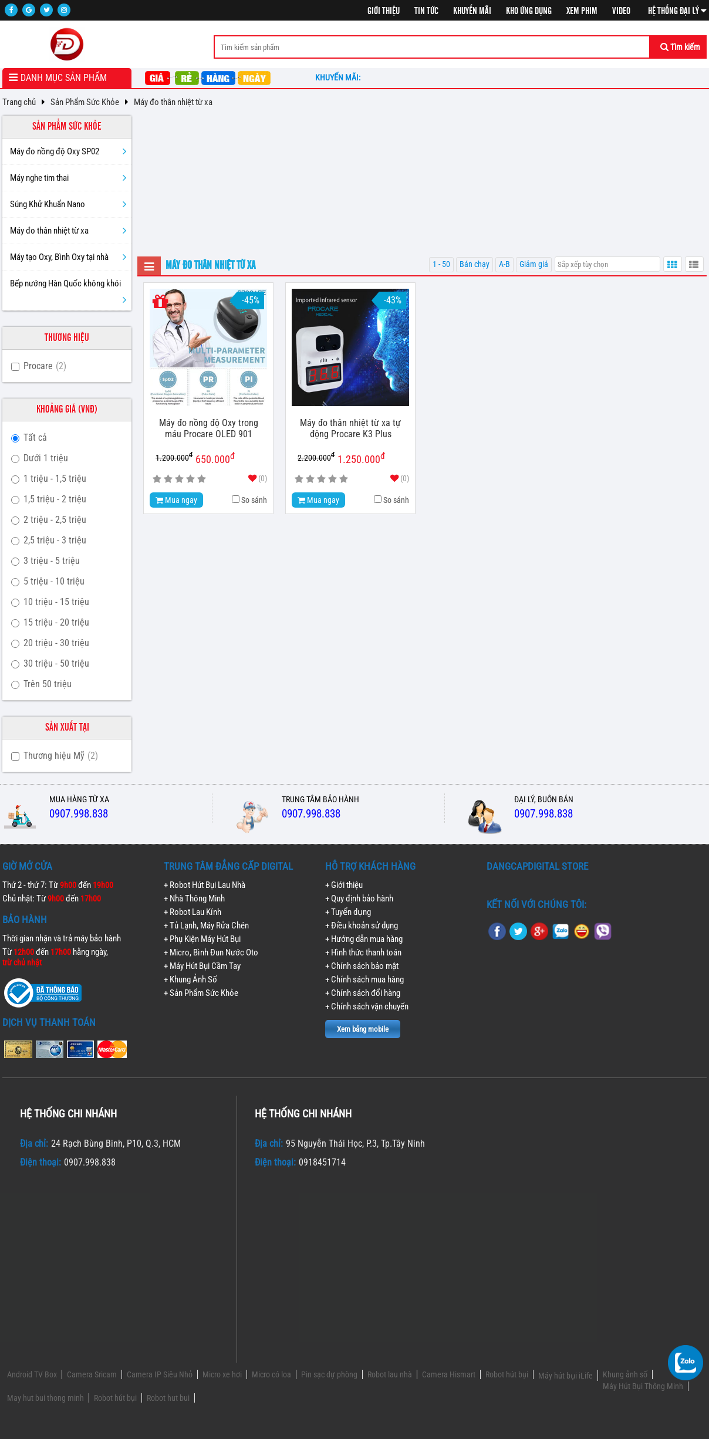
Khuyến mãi (472, 11)
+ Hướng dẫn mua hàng (364, 939)
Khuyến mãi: (339, 77)
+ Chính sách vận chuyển (366, 1006)
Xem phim (581, 11)
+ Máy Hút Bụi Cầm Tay (202, 966)
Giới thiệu (383, 11)
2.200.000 (316, 457)
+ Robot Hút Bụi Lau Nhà (204, 885)
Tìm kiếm (680, 47)
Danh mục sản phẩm (64, 77)
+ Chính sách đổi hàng (362, 993)
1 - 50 (441, 264)
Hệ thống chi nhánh (68, 1113)
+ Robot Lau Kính (192, 912)
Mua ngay (176, 500)
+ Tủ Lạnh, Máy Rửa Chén (206, 925)
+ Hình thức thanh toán (363, 952)
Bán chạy (474, 264)
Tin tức (426, 11)
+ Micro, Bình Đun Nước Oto (211, 952)
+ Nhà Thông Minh (194, 898)
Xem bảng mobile (363, 1029)
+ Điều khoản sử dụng (361, 925)
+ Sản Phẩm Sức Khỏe (201, 993)
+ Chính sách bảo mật (362, 966)
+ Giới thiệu (344, 885)
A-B (504, 264)
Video (621, 11)
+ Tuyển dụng (348, 912)
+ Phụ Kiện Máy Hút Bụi (202, 939)
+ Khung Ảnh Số (190, 979)
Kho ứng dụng (529, 11)
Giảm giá (533, 264)
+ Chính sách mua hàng (364, 979)
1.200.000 (174, 457)
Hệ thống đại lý (677, 11)
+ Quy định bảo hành (359, 898)
